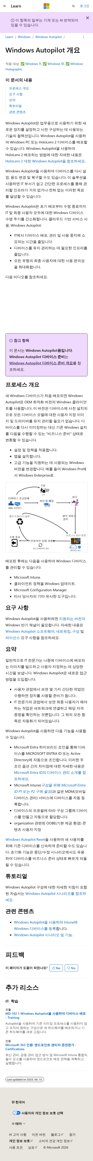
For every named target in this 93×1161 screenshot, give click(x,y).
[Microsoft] (47, 6)
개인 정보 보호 (19, 1141)
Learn (9, 37)
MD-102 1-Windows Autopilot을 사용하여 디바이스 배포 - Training (45, 1015)
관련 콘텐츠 (17, 112)
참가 (72, 1134)
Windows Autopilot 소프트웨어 (30, 631)
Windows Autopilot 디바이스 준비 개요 (41, 363)
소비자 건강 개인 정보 (54, 1141)
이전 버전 (38, 1134)
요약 (12, 100)
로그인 (84, 6)
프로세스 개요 (19, 88)
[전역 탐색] (4, 6)
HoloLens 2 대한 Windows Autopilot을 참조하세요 (45, 161)
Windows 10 (56, 64)
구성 (75, 631)
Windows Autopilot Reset (25, 839)
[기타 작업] (84, 36)
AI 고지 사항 (17, 1134)
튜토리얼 (15, 106)
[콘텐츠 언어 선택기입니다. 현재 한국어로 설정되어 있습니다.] (18, 1102)
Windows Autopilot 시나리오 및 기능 (43, 934)
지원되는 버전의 (72, 618)
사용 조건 (16, 1147)
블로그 (55, 1134)
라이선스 (12, 637)
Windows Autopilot (48, 37)
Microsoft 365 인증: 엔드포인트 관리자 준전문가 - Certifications (40, 1047)
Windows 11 (33, 64)
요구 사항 (16, 94)
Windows (24, 37)
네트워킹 (63, 631)
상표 (31, 1147)
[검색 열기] (73, 6)
